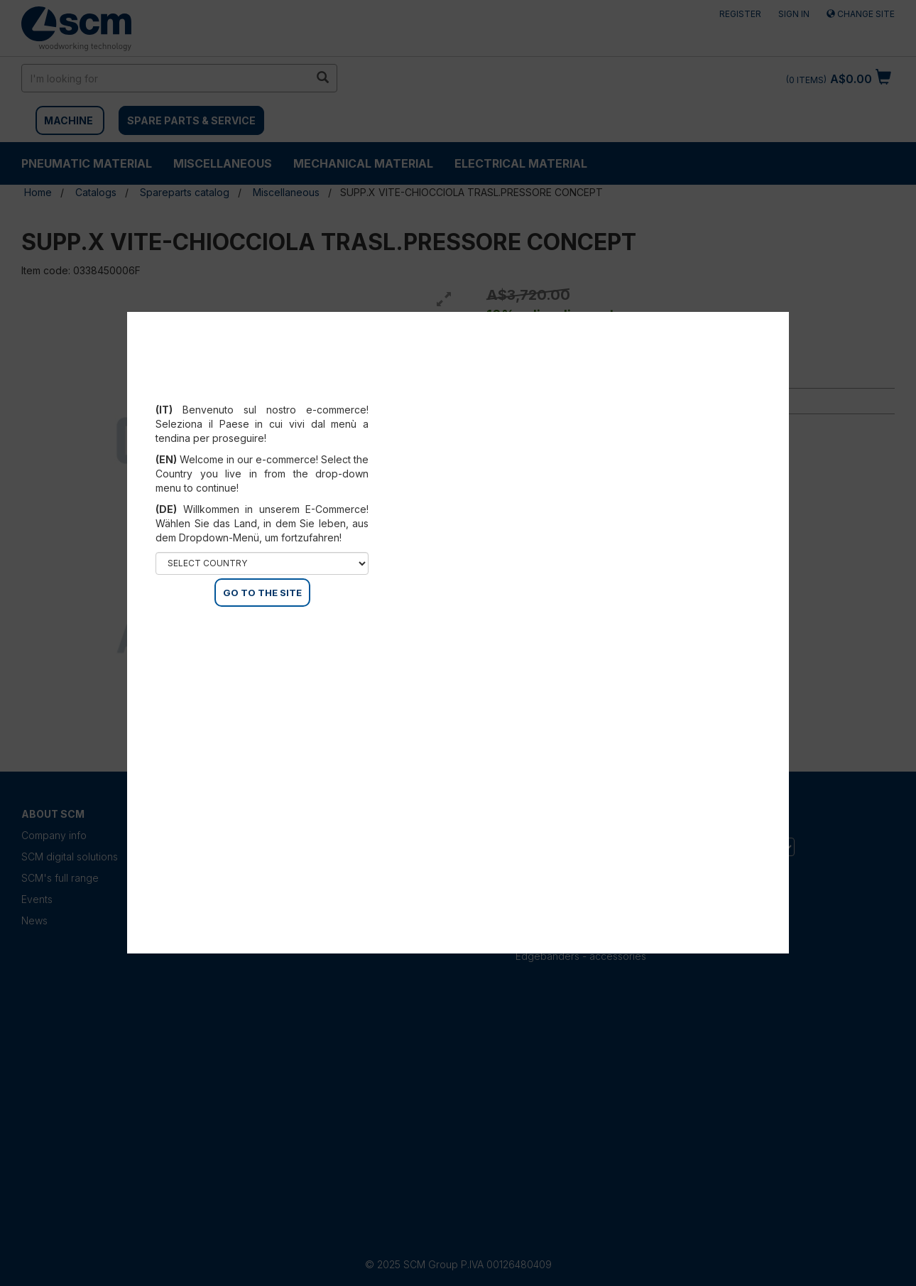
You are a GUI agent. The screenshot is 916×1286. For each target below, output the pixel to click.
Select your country (262, 392)
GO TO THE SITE (262, 592)
